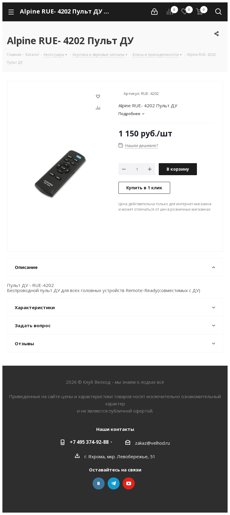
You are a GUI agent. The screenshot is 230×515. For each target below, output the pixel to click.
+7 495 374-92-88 (89, 442)
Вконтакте (99, 483)
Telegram (114, 483)
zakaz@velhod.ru (152, 443)
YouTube (129, 483)
